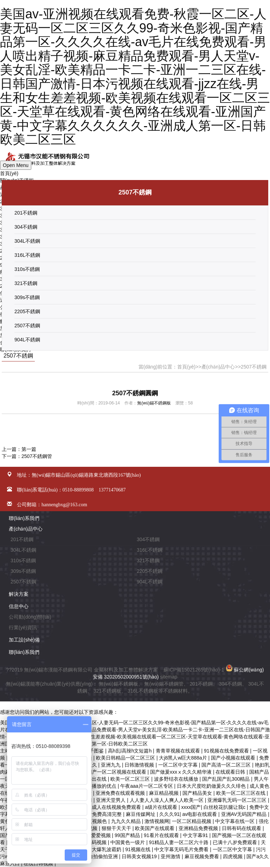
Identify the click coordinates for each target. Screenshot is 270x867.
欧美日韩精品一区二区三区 (126, 758)
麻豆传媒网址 (141, 814)
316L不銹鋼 (27, 255)
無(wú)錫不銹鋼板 (154, 403)
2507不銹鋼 (27, 325)
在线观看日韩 (231, 772)
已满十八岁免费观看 (235, 842)
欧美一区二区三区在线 (241, 793)
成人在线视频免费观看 (117, 807)
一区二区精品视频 (192, 821)
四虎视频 (233, 856)
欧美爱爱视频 (96, 835)
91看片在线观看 (162, 835)
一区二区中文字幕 (178, 765)
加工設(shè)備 (24, 640)
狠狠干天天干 (117, 828)
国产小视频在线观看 (234, 758)
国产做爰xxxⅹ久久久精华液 (181, 772)
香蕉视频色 (95, 821)
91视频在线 (138, 849)
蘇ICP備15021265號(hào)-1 (193, 670)
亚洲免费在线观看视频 (121, 793)
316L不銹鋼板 (143, 691)
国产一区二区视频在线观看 (117, 772)
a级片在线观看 (162, 807)
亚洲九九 (111, 765)
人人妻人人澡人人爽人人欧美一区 (167, 800)
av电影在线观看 (200, 814)
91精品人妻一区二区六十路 (179, 842)
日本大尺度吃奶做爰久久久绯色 (212, 786)
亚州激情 (171, 856)
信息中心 (18, 606)
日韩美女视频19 (140, 856)
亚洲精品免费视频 (199, 828)
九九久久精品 (126, 821)
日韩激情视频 (139, 765)
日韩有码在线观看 (242, 828)
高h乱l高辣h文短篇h (130, 751)
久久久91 (169, 814)
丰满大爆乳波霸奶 (102, 849)
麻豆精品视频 (164, 793)
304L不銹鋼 (27, 241)
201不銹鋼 (25, 213)
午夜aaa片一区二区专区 (147, 786)
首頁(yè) (9, 173)
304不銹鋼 (25, 227)
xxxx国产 (191, 807)
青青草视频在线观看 (178, 751)
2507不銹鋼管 (36, 456)
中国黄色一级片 (128, 842)
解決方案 (18, 594)
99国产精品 (128, 835)
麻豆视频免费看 (202, 856)
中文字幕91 (196, 835)
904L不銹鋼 (27, 339)
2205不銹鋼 (27, 311)
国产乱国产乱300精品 (226, 779)
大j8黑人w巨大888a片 (183, 758)
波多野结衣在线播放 (177, 779)
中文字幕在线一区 (235, 821)
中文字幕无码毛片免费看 (182, 849)
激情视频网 (156, 821)
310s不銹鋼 (27, 269)
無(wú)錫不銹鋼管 (163, 684)
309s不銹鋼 (27, 297)
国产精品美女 (197, 793)
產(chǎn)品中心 (218, 367)
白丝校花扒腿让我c (225, 807)
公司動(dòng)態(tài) (30, 617)
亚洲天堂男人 (111, 800)
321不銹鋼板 (107, 691)
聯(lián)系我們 (24, 518)
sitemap (168, 677)
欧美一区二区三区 (130, 779)
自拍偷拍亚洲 (103, 856)
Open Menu (15, 165)
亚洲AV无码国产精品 (244, 814)
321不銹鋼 (25, 283)
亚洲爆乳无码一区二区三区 (237, 800)
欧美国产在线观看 (155, 828)
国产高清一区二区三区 (226, 765)
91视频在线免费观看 (227, 751)
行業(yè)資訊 (23, 627)
